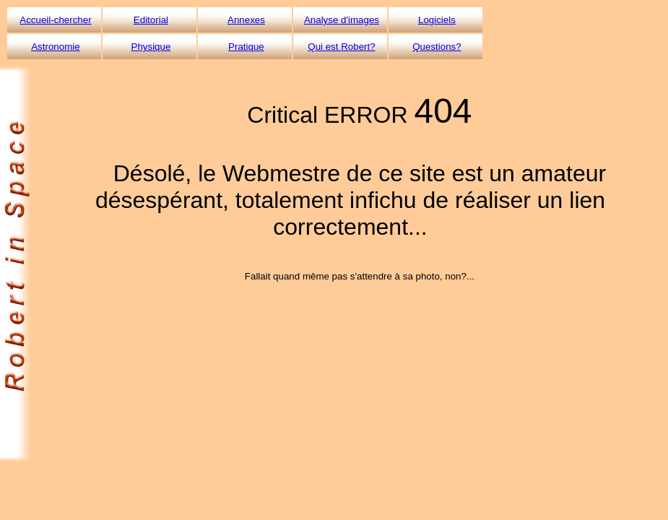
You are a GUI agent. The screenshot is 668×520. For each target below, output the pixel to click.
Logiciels (437, 19)
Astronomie (55, 46)
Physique (151, 46)
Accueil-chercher (55, 19)
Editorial (151, 19)
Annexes (246, 19)
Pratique (246, 46)
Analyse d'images (341, 19)
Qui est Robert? (341, 46)
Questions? (436, 46)
